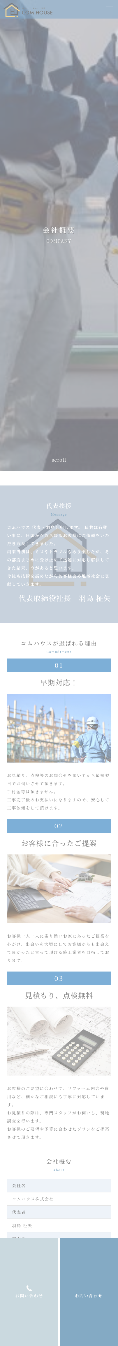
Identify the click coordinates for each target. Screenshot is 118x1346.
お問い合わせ (89, 1295)
